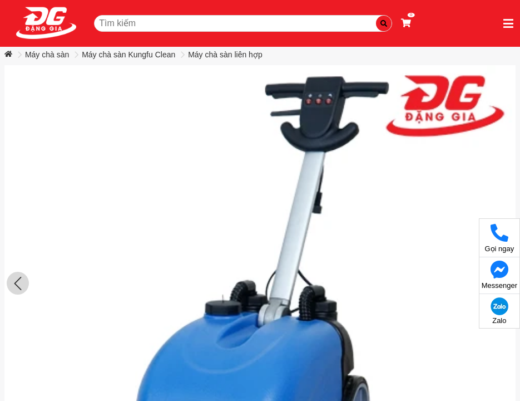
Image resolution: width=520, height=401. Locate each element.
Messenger (499, 275)
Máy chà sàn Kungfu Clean (128, 54)
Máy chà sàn (47, 54)
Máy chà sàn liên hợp (225, 54)
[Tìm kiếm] (384, 23)
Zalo (499, 311)
